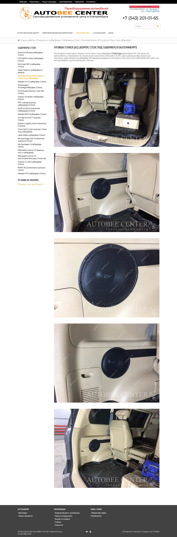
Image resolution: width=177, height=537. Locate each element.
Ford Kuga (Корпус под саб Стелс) (31, 92)
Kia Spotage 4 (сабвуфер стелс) (29, 145)
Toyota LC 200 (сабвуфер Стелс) (30, 163)
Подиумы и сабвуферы (48, 40)
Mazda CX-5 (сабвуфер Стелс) (32, 82)
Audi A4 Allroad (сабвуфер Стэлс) (30, 53)
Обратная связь (98, 513)
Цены (111, 33)
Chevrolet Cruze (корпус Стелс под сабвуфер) (32, 130)
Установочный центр (28, 33)
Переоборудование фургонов (57, 33)
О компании (99, 33)
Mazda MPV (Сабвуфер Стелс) (32, 114)
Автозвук (22, 513)
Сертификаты (65, 2)
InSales (155, 531)
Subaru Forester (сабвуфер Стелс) (31, 98)
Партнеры (34, 2)
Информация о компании (66, 513)
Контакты (90, 2)
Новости (58, 525)
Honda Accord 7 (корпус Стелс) (29, 118)
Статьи (57, 522)
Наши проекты (25, 516)
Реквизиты (96, 516)
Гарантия (79, 2)
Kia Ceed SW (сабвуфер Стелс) (29, 65)
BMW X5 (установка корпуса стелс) (31, 168)
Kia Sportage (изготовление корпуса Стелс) (31, 139)
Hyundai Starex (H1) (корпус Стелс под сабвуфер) (31, 77)
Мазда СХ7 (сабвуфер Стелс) (32, 173)
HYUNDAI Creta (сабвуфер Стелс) (30, 59)
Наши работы (83, 33)
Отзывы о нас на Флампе (30, 184)
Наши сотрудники (63, 516)
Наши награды (49, 2)
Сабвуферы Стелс (71, 40)
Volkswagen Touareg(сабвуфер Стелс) (30, 86)
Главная (23, 2)
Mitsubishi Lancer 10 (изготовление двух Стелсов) (32, 157)
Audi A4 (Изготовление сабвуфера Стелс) (29, 109)
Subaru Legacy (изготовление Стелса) (32, 124)
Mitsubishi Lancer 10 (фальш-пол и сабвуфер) (31, 151)
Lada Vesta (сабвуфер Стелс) (31, 135)
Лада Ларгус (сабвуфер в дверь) (30, 71)
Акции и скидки (62, 519)
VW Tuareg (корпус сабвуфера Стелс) (27, 103)
